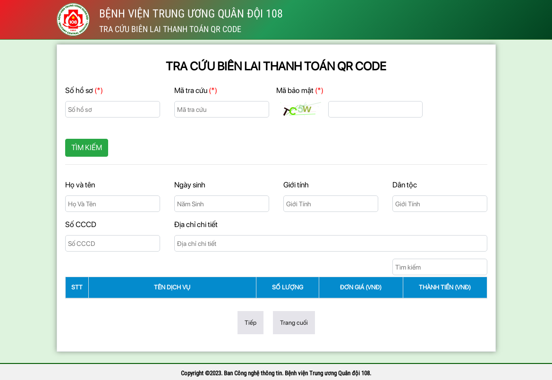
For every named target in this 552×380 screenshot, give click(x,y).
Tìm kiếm (86, 147)
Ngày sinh (189, 184)
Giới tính (296, 184)
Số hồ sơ (84, 90)
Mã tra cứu (195, 90)
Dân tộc (404, 184)
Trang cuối (294, 322)
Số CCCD (80, 224)
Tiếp (250, 322)
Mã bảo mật (299, 90)
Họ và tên (80, 184)
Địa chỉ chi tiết (196, 224)
